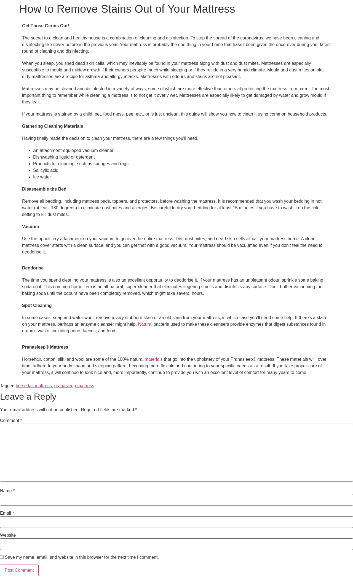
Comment (11, 420)
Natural (146, 324)
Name (7, 491)
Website (8, 535)
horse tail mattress (34, 385)
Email (7, 513)
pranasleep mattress (74, 385)
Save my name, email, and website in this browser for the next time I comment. (82, 557)
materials (154, 359)
